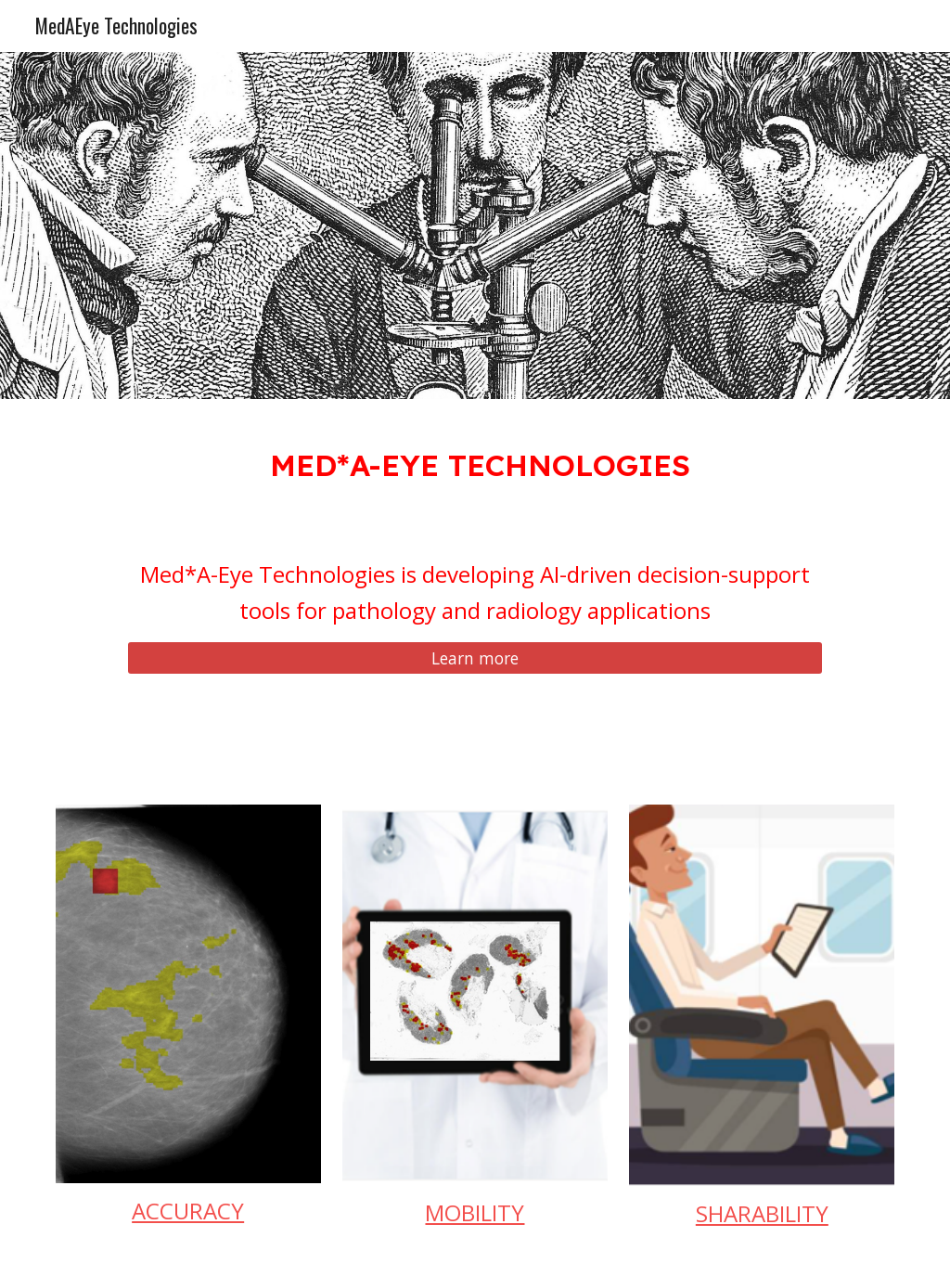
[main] (475, 460)
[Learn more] (475, 658)
